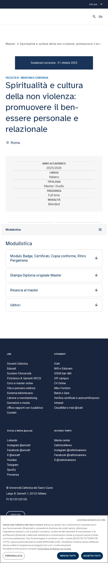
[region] (54, 539)
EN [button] (100, 17)
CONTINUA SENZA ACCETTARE (91, 520)
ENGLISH (15, 515)
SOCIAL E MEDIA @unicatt (19, 431)
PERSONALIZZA (14, 555)
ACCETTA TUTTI (92, 555)
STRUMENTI (60, 354)
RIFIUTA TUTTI (68, 555)
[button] (94, 16)
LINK (9, 354)
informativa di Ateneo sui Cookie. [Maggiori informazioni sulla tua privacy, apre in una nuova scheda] (54, 548)
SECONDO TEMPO (63, 431)
